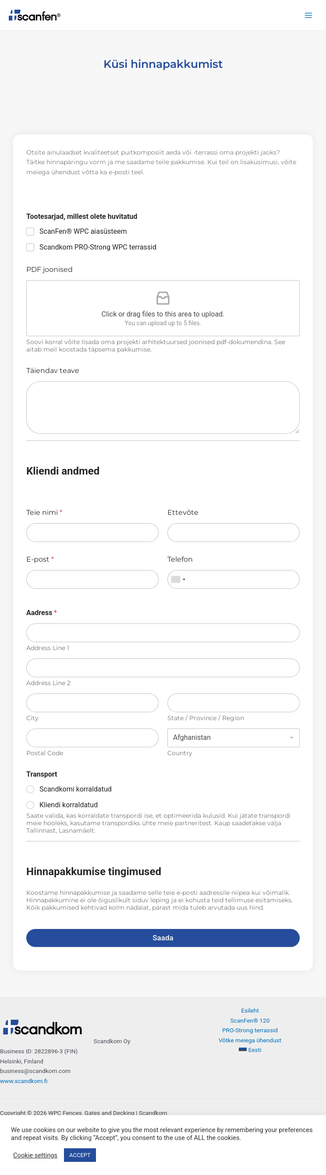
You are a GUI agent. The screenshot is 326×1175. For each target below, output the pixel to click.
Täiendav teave (52, 370)
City (32, 718)
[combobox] (178, 579)
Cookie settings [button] (35, 1155)
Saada (162, 937)
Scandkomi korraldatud (75, 789)
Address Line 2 (48, 683)
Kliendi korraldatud (68, 805)
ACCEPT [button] (80, 1155)
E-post (40, 559)
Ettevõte (182, 512)
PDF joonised (49, 269)
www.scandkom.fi (23, 1080)
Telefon (180, 559)
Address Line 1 (47, 648)
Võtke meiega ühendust (250, 1040)
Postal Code (44, 753)
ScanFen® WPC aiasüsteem (83, 231)
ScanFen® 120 (250, 1020)
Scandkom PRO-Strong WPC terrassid (97, 247)
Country (179, 753)
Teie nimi (44, 512)
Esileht (250, 1010)
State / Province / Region (205, 718)
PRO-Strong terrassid (250, 1030)
